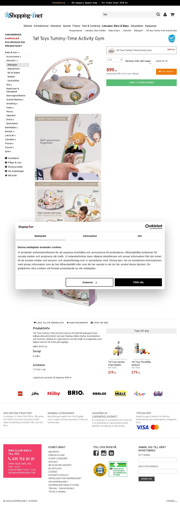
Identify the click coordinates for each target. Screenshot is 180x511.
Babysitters (13, 68)
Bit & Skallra (13, 72)
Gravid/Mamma (15, 99)
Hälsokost (55, 26)
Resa (10, 111)
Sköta (10, 119)
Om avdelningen (14, 171)
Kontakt (53, 462)
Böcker (10, 131)
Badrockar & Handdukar (12, 90)
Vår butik (11, 175)
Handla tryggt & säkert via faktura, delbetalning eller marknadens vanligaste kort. (156, 420)
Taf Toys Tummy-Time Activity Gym (161, 30)
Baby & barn (114, 30)
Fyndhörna (58, 2)
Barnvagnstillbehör (16, 95)
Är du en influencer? (60, 465)
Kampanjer (151, 26)
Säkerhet (11, 115)
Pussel (9, 143)
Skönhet (28, 26)
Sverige (171, 501)
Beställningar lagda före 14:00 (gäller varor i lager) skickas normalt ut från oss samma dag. (68, 418)
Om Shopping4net (58, 482)
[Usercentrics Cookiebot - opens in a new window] (147, 226)
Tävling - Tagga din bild (61, 488)
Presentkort (13, 46)
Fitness (76, 26)
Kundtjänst (12, 158)
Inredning (12, 103)
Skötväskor (12, 123)
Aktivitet (127, 30)
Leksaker (11, 139)
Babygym (138, 30)
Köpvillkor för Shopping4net (64, 478)
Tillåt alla (138, 282)
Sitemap (33, 501)
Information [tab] (90, 235)
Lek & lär (10, 135)
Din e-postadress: (148, 466)
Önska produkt (14, 167)
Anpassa (89, 282)
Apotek (67, 26)
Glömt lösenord (57, 458)
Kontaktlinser (41, 26)
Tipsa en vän (99, 323)
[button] (172, 14)
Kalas (10, 107)
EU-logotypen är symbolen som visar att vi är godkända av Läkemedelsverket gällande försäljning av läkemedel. (112, 419)
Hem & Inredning (91, 26)
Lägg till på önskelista (49, 323)
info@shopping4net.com (21, 473)
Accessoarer (14, 56)
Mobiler (11, 76)
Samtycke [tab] (40, 235)
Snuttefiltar (13, 80)
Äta (9, 84)
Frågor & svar (13, 162)
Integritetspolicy (58, 475)
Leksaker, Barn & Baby (115, 26)
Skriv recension (77, 323)
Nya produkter (15, 42)
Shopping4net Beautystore (63, 485)
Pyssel (9, 147)
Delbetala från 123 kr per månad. (122, 73)
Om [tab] (140, 235)
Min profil (54, 452)
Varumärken (137, 26)
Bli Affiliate (55, 468)
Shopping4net (75, 30)
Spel (8, 151)
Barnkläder (11, 127)
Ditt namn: (144, 455)
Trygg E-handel (57, 492)
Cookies (52, 472)
